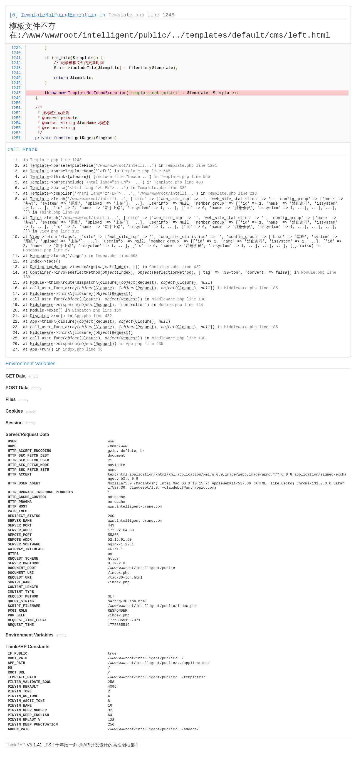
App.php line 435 (144, 344)
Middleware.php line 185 (251, 288)
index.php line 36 (83, 349)
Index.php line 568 (116, 256)
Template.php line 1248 (141, 15)
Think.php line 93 (59, 212)
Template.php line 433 (178, 182)
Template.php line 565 (185, 177)
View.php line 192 (59, 231)
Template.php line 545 (145, 171)
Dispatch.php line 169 (96, 310)
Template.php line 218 (232, 193)
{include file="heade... (120, 177)
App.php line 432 (93, 316)
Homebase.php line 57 (46, 250)
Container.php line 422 (175, 267)
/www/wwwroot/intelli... (125, 165)
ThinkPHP (16, 745)
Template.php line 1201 (191, 165)
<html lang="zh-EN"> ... (113, 182)
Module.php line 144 (181, 305)
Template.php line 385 (162, 188)
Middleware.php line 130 (178, 299)
